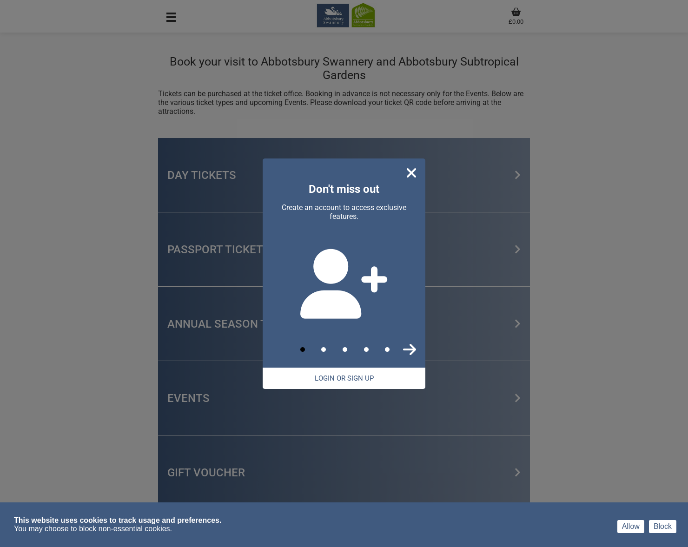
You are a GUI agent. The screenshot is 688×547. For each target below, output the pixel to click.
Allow (631, 526)
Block (663, 526)
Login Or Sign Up (344, 378)
